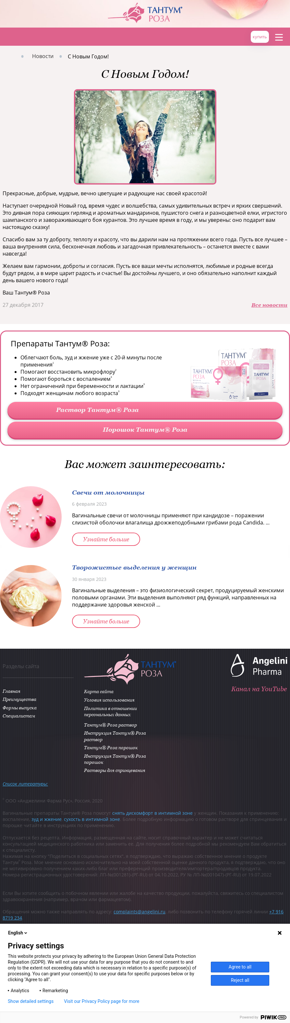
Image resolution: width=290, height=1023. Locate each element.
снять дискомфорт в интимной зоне (152, 813)
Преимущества (19, 699)
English (18, 932)
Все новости (269, 305)
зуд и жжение (46, 819)
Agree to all (240, 966)
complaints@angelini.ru (139, 912)
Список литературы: (25, 784)
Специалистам (19, 715)
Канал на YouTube (259, 688)
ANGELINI (270, 9)
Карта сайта (98, 691)
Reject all (240, 980)
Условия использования (109, 700)
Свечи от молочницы (108, 492)
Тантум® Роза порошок (111, 747)
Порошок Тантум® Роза (145, 429)
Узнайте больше (106, 539)
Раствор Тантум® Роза (97, 409)
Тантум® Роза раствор (110, 725)
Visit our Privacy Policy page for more (101, 1001)
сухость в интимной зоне (92, 819)
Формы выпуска (20, 707)
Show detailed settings (31, 1001)
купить (260, 37)
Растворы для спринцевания (114, 770)
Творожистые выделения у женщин (134, 567)
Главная (9, 36)
